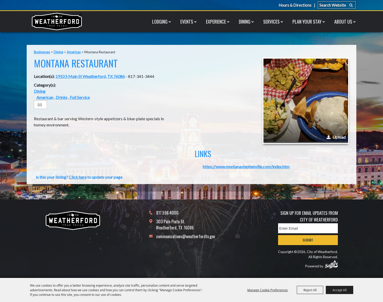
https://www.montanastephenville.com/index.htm (246, 166)
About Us (343, 21)
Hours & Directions (295, 5)
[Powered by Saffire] (331, 264)
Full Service (80, 97)
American (74, 52)
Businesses (42, 52)
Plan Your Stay (306, 21)
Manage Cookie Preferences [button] (267, 290)
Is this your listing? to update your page (79, 177)
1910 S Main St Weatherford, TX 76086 (90, 76)
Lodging (160, 21)
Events (186, 21)
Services (271, 21)
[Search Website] (337, 5)
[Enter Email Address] (308, 228)
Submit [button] (307, 240)
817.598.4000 (167, 213)
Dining (244, 21)
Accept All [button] (339, 290)
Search (351, 5)
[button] (305, 100)
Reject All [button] (310, 290)
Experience (216, 21)
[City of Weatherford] (57, 21)
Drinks (61, 97)
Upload (339, 137)
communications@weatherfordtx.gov (185, 236)
